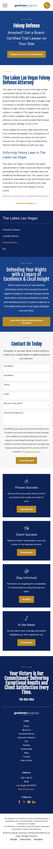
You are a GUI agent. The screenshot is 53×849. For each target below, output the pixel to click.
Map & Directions (26, 789)
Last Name (8, 375)
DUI (26, 741)
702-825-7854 (26, 699)
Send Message (26, 460)
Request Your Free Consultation (26, 54)
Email (6, 394)
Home (26, 726)
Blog (26, 753)
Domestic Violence (26, 737)
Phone (7, 385)
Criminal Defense (26, 733)
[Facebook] (19, 801)
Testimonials (26, 749)
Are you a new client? (13, 403)
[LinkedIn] (33, 801)
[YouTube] (28, 801)
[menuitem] (26, 230)
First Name (8, 366)
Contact (26, 756)
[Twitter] (24, 801)
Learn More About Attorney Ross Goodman (26, 321)
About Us (26, 730)
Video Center (26, 760)
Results (26, 745)
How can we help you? (13, 413)
